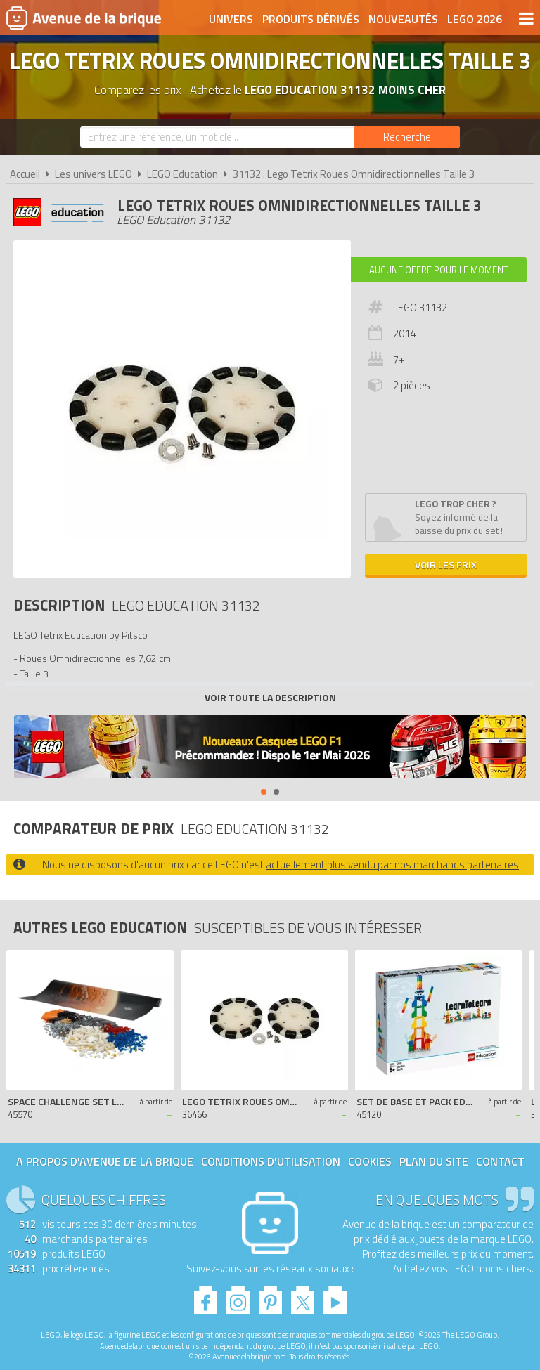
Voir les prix (446, 564)
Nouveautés (403, 19)
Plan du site (433, 1161)
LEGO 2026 (474, 19)
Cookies (370, 1161)
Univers (231, 19)
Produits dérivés (310, 19)
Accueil (25, 174)
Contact (500, 1161)
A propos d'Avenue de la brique (104, 1161)
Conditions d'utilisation (270, 1161)
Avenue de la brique (83, 17)
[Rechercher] (407, 137)
